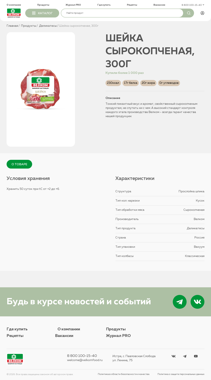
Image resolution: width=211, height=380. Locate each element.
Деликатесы (48, 25)
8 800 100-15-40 (82, 356)
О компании (14, 5)
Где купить (104, 5)
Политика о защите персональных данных (181, 374)
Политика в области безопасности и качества (123, 374)
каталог (42, 13)
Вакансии (159, 5)
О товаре (19, 164)
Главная (12, 25)
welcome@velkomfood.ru (84, 360)
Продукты (43, 5)
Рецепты (132, 5)
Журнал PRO (73, 5)
